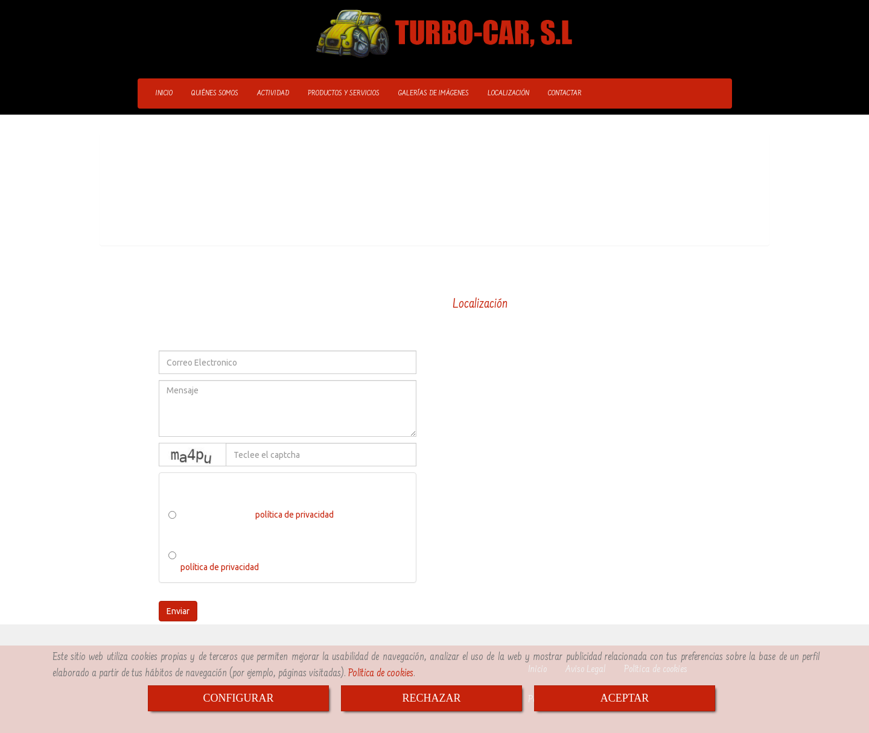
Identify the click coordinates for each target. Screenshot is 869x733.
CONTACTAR (565, 93)
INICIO (164, 93)
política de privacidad (294, 514)
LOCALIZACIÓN (508, 93)
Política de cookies (380, 673)
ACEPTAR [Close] (624, 698)
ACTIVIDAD (273, 93)
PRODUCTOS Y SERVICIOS (344, 93)
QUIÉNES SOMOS (214, 93)
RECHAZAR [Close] (431, 698)
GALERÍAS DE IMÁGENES (433, 93)
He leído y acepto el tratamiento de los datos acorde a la (278, 561)
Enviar (178, 611)
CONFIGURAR (238, 698)
